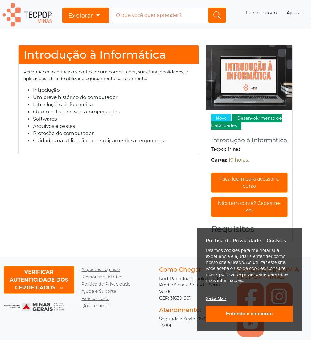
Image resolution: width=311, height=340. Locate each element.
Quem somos (96, 305)
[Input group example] (169, 15)
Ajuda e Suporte (99, 291)
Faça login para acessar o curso (249, 182)
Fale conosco (261, 13)
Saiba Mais (216, 298)
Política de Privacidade (106, 284)
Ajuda (293, 13)
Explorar (81, 15)
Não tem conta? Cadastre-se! (249, 206)
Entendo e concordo (249, 313)
